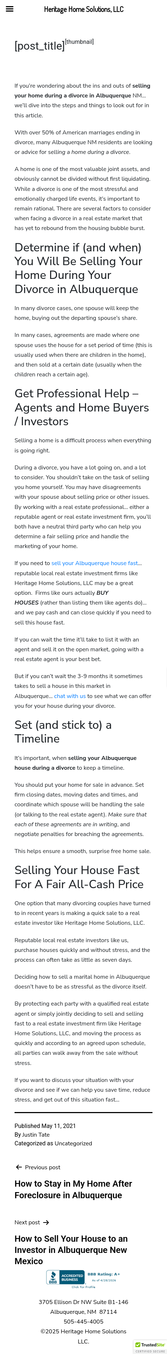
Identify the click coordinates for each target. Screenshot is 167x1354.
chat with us (70, 696)
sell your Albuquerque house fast (95, 563)
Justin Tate (36, 1135)
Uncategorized (73, 1144)
